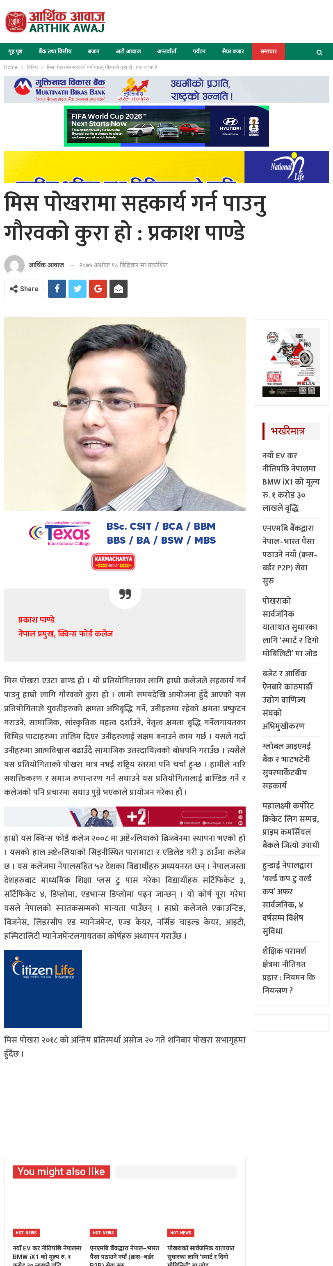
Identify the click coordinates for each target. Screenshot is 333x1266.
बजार (93, 51)
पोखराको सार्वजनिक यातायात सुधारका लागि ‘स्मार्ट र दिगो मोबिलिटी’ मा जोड (290, 627)
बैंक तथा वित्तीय (55, 51)
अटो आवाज (128, 51)
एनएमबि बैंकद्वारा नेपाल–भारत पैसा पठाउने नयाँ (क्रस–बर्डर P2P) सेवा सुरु (290, 555)
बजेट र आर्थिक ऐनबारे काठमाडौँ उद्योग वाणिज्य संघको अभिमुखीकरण (287, 700)
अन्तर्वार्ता (166, 51)
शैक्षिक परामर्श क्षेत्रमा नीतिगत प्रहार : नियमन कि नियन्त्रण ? (288, 971)
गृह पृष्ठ (15, 51)
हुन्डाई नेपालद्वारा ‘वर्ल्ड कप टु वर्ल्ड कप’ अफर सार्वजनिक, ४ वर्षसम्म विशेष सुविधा (287, 898)
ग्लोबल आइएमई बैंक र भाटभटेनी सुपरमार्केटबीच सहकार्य (286, 766)
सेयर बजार (233, 51)
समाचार (268, 51)
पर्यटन (199, 51)
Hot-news (26, 1233)
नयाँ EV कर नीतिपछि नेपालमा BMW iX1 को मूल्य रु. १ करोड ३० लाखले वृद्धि (291, 482)
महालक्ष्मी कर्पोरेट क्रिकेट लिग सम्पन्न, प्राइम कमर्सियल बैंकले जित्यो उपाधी (290, 825)
